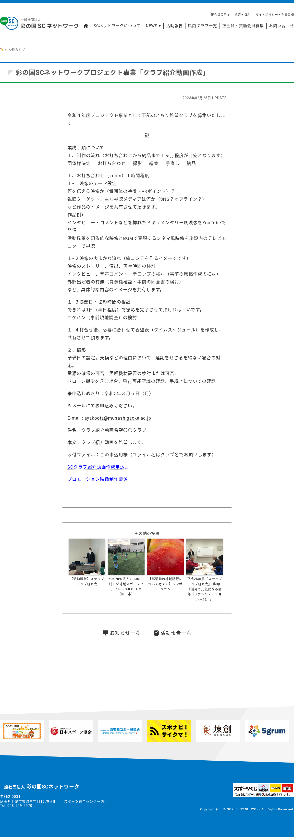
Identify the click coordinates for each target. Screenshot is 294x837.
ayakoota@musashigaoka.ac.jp (118, 418)
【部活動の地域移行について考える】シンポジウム (165, 584)
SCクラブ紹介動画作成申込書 (98, 467)
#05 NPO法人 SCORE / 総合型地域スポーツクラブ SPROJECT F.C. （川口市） (126, 586)
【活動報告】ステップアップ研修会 (87, 581)
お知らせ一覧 (122, 633)
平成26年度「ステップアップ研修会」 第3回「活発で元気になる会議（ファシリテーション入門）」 (204, 589)
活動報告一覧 (172, 633)
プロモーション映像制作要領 (97, 479)
